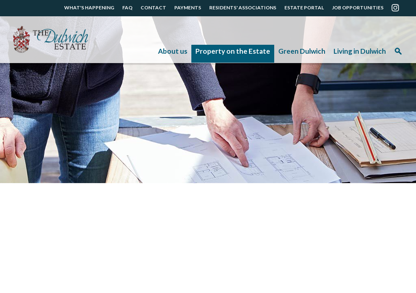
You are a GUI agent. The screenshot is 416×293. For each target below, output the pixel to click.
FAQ (127, 7)
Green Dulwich (301, 51)
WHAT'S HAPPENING (89, 7)
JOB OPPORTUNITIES (358, 7)
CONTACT (153, 7)
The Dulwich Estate (50, 39)
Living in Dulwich (360, 51)
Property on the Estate (232, 51)
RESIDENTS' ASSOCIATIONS (242, 7)
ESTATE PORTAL (304, 7)
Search (398, 54)
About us (172, 51)
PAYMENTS (187, 7)
